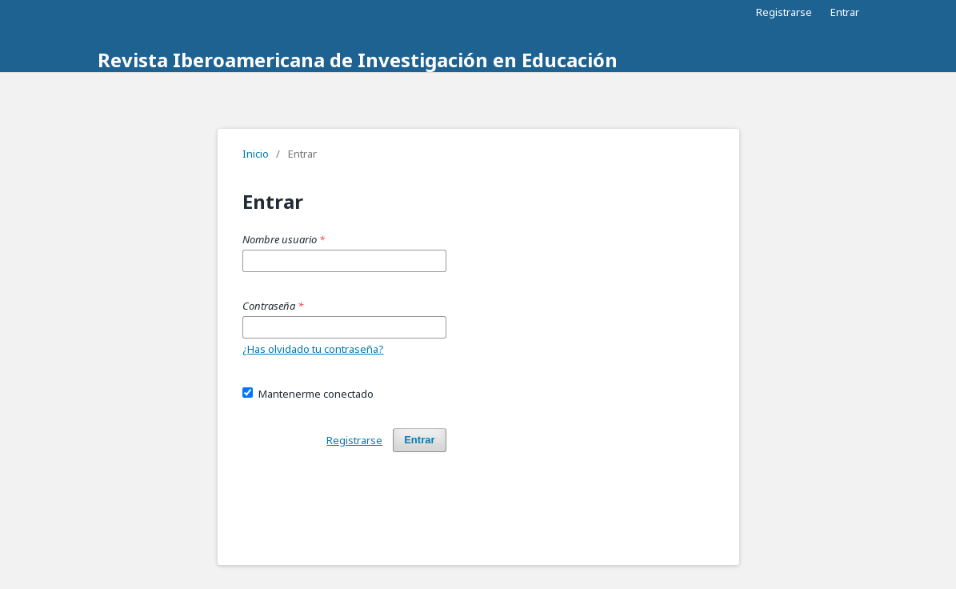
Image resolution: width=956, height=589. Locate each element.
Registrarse (784, 12)
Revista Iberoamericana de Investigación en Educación (358, 59)
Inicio (255, 153)
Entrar (844, 12)
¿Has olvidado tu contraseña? (313, 349)
